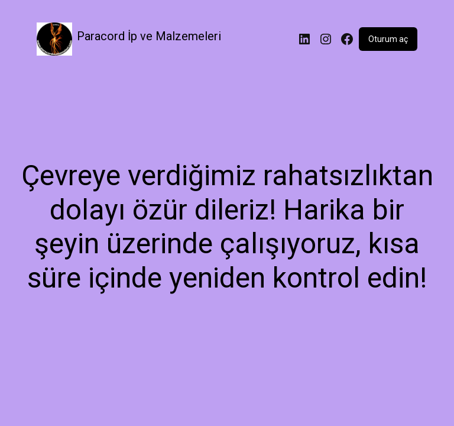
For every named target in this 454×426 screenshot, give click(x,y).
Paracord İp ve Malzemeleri (149, 36)
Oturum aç (388, 39)
